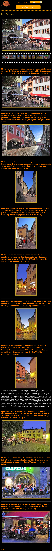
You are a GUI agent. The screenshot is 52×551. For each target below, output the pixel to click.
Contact (25, 2)
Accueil (18, 2)
